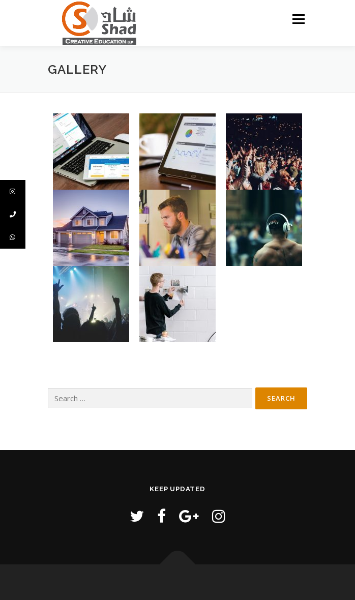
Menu (297, 19)
